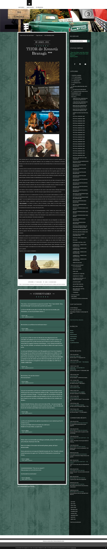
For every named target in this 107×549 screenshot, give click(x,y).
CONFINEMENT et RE (76, 94)
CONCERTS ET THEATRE (78, 279)
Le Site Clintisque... (74, 314)
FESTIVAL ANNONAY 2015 (79, 137)
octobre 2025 (74, 520)
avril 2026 (73, 508)
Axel (27, 316)
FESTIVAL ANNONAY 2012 (79, 130)
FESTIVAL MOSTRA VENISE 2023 (80, 236)
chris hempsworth (48, 285)
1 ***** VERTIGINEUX (76, 78)
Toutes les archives (75, 528)
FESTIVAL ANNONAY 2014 (79, 134)
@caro (27, 384)
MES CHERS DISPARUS (78, 292)
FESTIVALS (73, 98)
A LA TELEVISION (77, 272)
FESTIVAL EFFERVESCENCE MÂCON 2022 (79, 227)
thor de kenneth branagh (28, 285)
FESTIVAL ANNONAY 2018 (79, 144)
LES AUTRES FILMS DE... (78, 290)
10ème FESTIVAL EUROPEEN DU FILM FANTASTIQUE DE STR (80, 100)
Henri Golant (73, 344)
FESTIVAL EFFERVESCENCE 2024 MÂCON (80, 216)
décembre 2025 (74, 516)
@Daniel (72, 437)
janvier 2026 (73, 514)
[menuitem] (21, 8)
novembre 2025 (74, 518)
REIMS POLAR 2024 (77, 268)
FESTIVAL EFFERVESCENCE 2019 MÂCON (80, 213)
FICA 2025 (75, 245)
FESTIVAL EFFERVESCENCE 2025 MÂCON (80, 220)
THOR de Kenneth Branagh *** (42, 51)
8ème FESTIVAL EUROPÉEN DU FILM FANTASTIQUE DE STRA (80, 108)
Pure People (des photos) (76, 316)
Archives (30, 8)
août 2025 (73, 523)
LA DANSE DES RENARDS (76, 388)
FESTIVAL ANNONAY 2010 (79, 125)
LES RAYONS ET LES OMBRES (77, 398)
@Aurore (72, 429)
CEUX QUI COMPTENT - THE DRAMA (79, 368)
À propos (39, 8)
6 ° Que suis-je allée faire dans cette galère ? (79, 88)
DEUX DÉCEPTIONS (75, 394)
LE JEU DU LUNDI (77, 287)
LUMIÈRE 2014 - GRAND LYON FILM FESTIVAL (79, 265)
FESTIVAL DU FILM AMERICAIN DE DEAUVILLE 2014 (81, 165)
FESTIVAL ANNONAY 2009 (79, 123)
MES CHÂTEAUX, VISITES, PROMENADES (78, 295)
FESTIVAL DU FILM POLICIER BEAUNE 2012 (79, 168)
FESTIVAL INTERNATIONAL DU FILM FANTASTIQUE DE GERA (80, 231)
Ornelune (28, 463)
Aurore (71, 460)
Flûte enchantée (23, 204)
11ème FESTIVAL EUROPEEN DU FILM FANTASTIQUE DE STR (80, 104)
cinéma (55, 285)
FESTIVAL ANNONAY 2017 (79, 141)
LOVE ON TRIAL (74, 382)
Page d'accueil (39, 36)
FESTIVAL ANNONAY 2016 (79, 139)
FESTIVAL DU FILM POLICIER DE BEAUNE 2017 (80, 194)
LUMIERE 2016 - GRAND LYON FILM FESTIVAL (79, 254)
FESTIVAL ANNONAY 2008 (79, 120)
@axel (27, 329)
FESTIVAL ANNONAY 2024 (79, 156)
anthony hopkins (61, 285)
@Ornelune (28, 482)
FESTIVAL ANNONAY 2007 (79, 118)
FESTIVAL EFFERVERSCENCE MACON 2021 (79, 205)
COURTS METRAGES (76, 96)
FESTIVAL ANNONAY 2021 (79, 151)
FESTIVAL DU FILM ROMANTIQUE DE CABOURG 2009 (80, 202)
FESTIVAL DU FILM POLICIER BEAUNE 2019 (79, 179)
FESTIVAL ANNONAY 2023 (79, 153)
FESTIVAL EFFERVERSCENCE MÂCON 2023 (79, 209)
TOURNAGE (75, 298)
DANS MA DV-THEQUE (78, 281)
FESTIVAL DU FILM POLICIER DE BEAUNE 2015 (80, 187)
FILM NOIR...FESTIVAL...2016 (79, 247)
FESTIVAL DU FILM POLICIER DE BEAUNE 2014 (80, 183)
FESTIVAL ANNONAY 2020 (79, 148)
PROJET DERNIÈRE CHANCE (77, 411)
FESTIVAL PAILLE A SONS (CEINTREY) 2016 (78, 239)
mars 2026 (73, 510)
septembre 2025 (74, 522)
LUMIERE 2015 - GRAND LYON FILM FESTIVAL (79, 250)
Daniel (71, 490)
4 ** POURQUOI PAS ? (76, 83)
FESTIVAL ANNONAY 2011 (79, 127)
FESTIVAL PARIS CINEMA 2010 (80, 242)
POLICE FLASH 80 (74, 404)
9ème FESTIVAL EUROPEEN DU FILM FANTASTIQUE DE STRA (80, 111)
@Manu (27, 434)
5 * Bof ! (73, 85)
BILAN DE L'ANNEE (77, 274)
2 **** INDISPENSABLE (76, 80)
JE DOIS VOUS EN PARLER (77, 270)
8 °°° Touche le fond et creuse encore (80, 92)
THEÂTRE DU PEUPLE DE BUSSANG (79, 304)
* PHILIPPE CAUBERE (76, 76)
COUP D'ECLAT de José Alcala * (27, 36)
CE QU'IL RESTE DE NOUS (76, 417)
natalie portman (39, 285)
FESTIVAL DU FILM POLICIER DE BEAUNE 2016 (80, 191)
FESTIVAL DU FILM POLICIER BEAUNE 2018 (79, 176)
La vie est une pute (75, 301)
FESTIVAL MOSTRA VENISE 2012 (80, 234)
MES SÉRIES (74, 303)
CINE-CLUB (75, 277)
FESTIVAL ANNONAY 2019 (79, 146)
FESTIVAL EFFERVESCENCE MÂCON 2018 (79, 224)
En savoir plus (73, 547)
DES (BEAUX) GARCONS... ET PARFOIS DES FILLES (79, 285)
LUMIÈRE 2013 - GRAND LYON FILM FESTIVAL (79, 261)
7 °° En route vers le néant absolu (79, 90)
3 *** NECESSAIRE (38, 282)
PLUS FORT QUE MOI (75, 362)
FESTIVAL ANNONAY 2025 (79, 158)
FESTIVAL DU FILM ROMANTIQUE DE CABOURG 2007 (80, 198)
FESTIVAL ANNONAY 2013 (79, 132)
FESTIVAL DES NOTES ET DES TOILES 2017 (80, 161)
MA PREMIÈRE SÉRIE (50, 36)
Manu (27, 415)
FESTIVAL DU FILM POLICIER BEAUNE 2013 (79, 172)
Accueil (21, 8)
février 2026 (73, 512)
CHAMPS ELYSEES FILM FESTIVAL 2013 (80, 115)
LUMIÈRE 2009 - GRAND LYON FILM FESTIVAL (79, 258)
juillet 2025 (73, 525)
